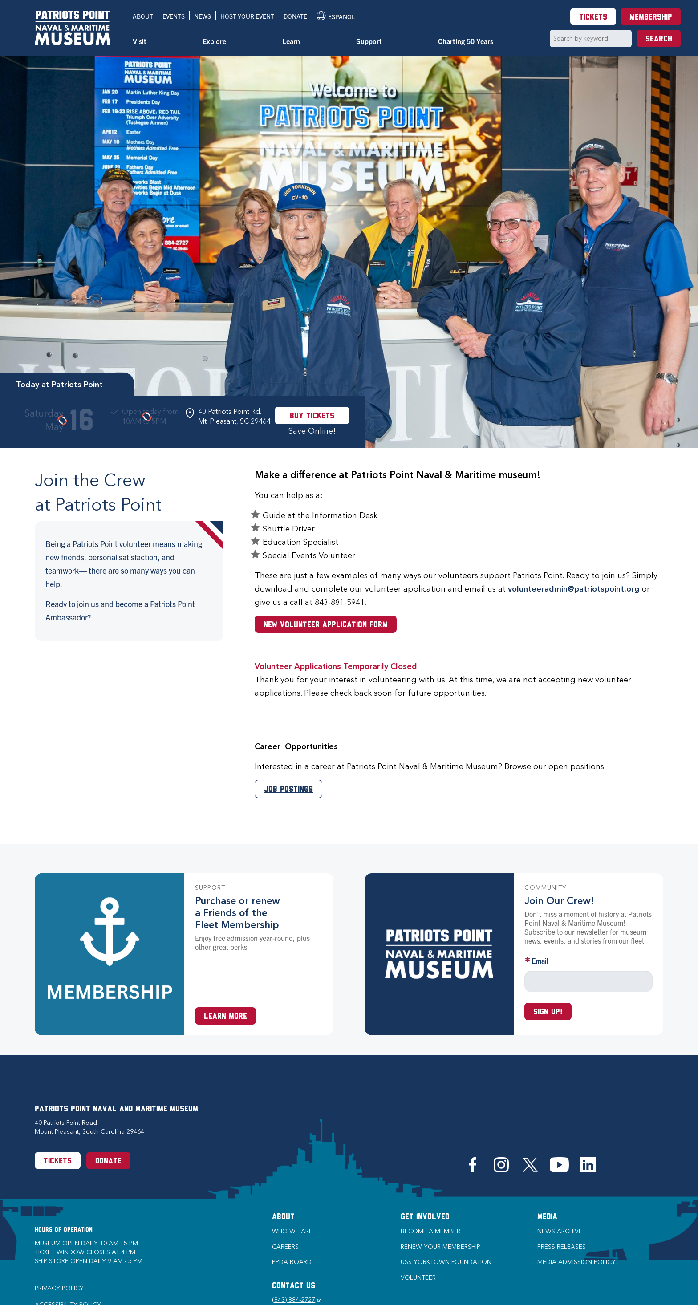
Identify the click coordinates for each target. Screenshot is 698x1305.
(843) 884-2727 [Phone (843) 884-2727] (296, 1300)
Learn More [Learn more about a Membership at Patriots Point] (225, 1017)
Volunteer (418, 1277)
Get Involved (425, 1217)
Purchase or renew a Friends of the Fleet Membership (237, 913)
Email (540, 960)
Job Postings (288, 790)
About (143, 16)
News (202, 16)
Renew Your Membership (440, 1247)
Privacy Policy (59, 1288)
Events (173, 16)
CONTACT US (293, 1286)
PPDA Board (292, 1262)
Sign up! (548, 1012)
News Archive (559, 1231)
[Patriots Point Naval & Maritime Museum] (72, 28)
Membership (650, 17)
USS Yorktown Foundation (446, 1262)
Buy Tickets (312, 416)
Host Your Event (247, 16)
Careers (285, 1247)
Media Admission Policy (576, 1262)
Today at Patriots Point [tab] (59, 384)
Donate (295, 16)
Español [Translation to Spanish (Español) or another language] (336, 15)
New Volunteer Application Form (326, 625)
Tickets (593, 17)
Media (547, 1217)
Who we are (292, 1231)
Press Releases (561, 1247)
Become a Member (430, 1231)
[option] (349, 252)
